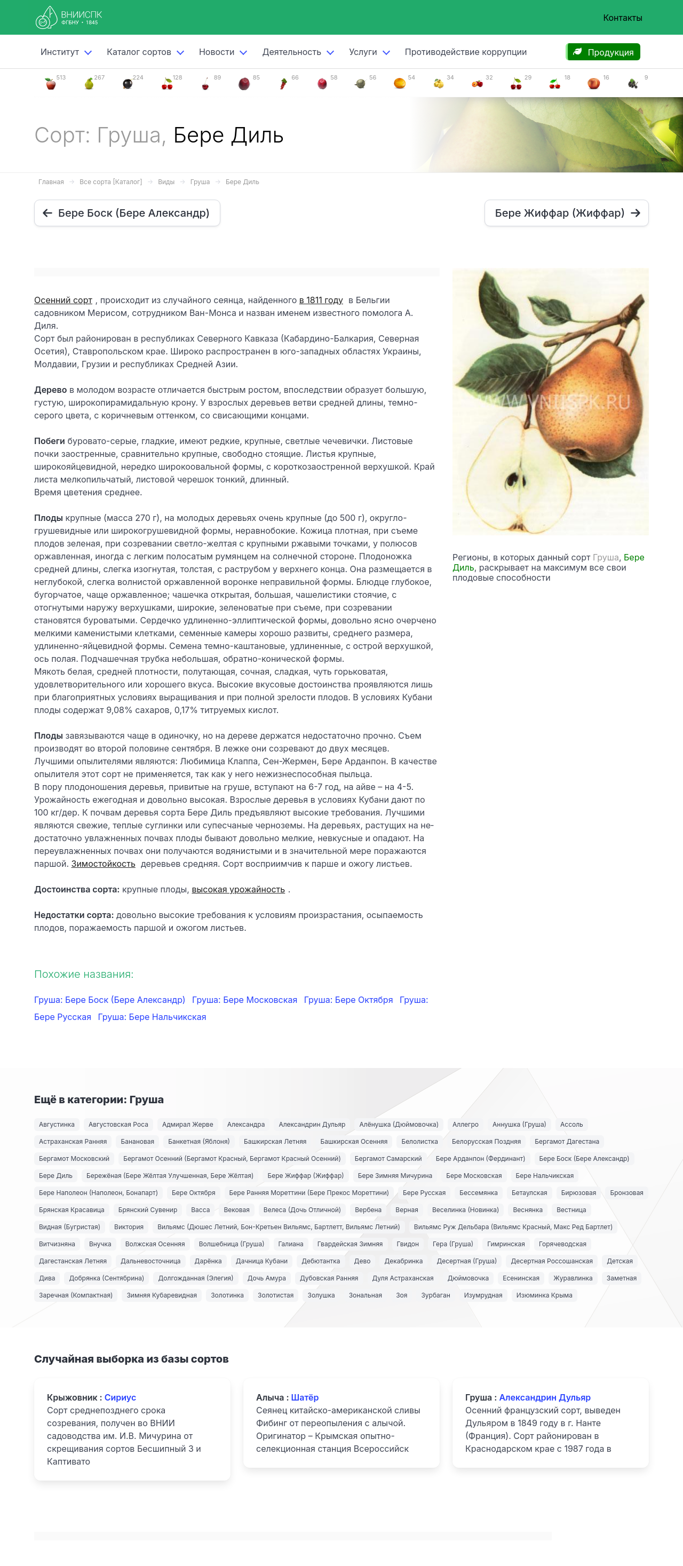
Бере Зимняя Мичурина (395, 1176)
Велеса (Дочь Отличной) (302, 1210)
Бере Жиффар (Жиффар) (305, 1176)
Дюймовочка (468, 1278)
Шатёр (305, 1397)
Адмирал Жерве (187, 1124)
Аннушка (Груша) (519, 1124)
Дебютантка (320, 1261)
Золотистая (275, 1295)
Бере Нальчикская (545, 1176)
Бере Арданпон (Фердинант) (481, 1158)
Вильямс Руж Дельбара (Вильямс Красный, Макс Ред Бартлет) (513, 1227)
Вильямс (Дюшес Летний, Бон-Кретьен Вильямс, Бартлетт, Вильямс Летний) (278, 1227)
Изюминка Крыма (545, 1295)
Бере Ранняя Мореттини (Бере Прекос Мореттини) (309, 1193)
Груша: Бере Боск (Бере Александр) (111, 999)
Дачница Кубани (262, 1261)
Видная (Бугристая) (69, 1227)
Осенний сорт (63, 300)
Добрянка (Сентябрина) (106, 1278)
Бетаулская (529, 1193)
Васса (200, 1210)
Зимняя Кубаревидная (161, 1295)
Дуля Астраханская (403, 1278)
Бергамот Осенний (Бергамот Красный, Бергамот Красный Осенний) (232, 1158)
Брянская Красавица (72, 1210)
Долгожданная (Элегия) (195, 1278)
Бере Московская (474, 1176)
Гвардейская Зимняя (350, 1244)
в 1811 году (321, 300)
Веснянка (528, 1210)
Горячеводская (562, 1244)
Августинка (57, 1124)
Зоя (401, 1295)
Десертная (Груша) (466, 1261)
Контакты (622, 17)
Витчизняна (57, 1244)
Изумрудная (483, 1295)
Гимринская (506, 1244)
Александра (246, 1124)
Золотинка (227, 1295)
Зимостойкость (104, 863)
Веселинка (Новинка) (465, 1210)
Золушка (321, 1295)
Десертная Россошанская (552, 1261)
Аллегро (465, 1124)
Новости (216, 51)
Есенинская (521, 1278)
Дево (362, 1261)
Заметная (622, 1278)
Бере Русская (424, 1193)
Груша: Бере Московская (246, 999)
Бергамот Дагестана (567, 1141)
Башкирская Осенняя (353, 1141)
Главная (51, 182)
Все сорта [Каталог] (111, 182)
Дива (47, 1278)
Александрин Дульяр (312, 1124)
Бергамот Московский (74, 1158)
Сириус (121, 1397)
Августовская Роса (118, 1124)
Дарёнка (208, 1261)
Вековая (236, 1210)
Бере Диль (242, 182)
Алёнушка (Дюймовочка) (399, 1124)
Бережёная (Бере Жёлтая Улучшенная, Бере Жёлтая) (169, 1176)
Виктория (129, 1227)
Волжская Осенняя (155, 1244)
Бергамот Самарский (388, 1158)
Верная (406, 1210)
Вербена (368, 1210)
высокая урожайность (238, 889)
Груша (200, 182)
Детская (620, 1261)
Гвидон (408, 1244)
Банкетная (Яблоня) (199, 1141)
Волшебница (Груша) (232, 1244)
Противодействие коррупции (466, 51)
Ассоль (571, 1124)
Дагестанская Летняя (73, 1261)
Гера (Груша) (453, 1244)
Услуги (363, 51)
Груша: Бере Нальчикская (152, 1016)
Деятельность (291, 51)
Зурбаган (435, 1295)
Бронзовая (627, 1193)
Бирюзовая (579, 1193)
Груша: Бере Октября (349, 999)
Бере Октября (194, 1193)
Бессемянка (478, 1193)
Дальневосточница (151, 1261)
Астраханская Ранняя (73, 1141)
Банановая (137, 1141)
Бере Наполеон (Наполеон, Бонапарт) (98, 1193)
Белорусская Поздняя (486, 1141)
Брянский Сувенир (148, 1210)
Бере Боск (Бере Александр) (584, 1158)
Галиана (291, 1244)
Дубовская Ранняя (329, 1278)
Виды (166, 182)
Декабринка (403, 1261)
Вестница (571, 1210)
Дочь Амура (267, 1278)
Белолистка (419, 1141)
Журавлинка (573, 1278)
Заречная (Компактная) (76, 1295)
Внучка (100, 1244)
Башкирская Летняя (275, 1141)
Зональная (365, 1295)
